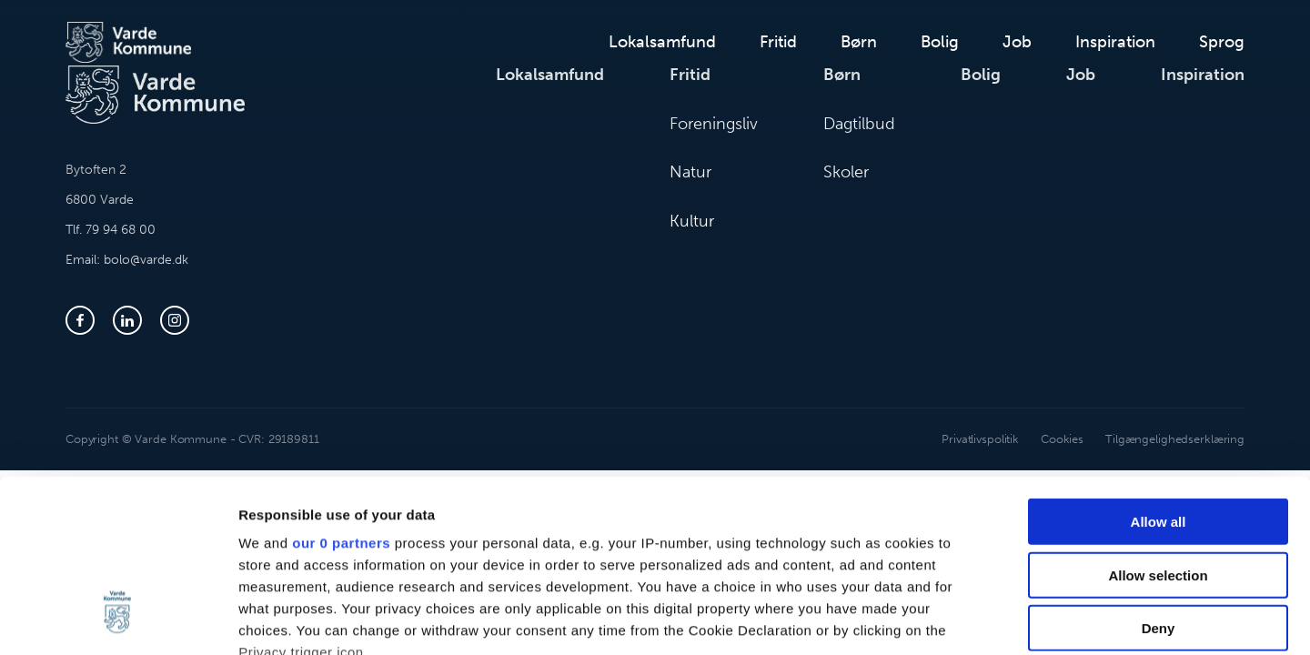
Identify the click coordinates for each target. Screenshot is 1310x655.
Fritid (778, 42)
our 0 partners (341, 395)
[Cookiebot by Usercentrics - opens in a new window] (117, 619)
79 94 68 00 (121, 229)
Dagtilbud (859, 124)
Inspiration (1115, 42)
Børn (859, 42)
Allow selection (1157, 427)
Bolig (940, 42)
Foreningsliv (714, 124)
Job (1017, 42)
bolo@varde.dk (146, 259)
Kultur (692, 221)
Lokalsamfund (662, 42)
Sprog (1221, 42)
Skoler (846, 172)
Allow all (1158, 374)
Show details (954, 619)
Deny (1158, 481)
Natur (690, 172)
